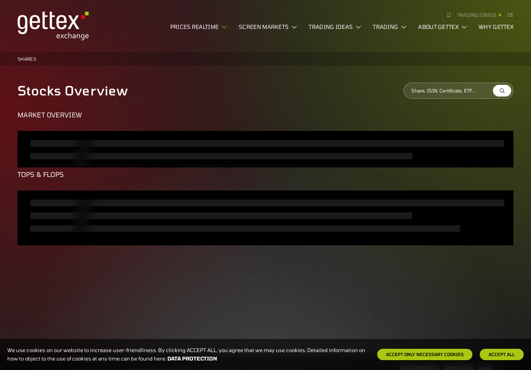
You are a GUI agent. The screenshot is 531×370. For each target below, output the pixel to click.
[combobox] (458, 91)
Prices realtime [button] (198, 26)
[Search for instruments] (458, 91)
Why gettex (496, 26)
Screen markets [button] (268, 26)
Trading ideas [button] (335, 26)
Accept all (502, 354)
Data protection (192, 358)
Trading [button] (389, 26)
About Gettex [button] (442, 26)
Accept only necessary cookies (425, 354)
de (510, 15)
